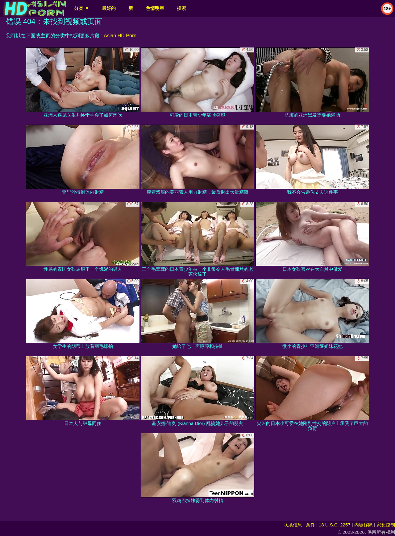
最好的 (109, 8)
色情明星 (155, 8)
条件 (310, 524)
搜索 (181, 8)
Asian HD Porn (120, 35)
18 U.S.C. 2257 (335, 524)
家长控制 (385, 524)
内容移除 (363, 524)
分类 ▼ (81, 8)
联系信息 (293, 524)
